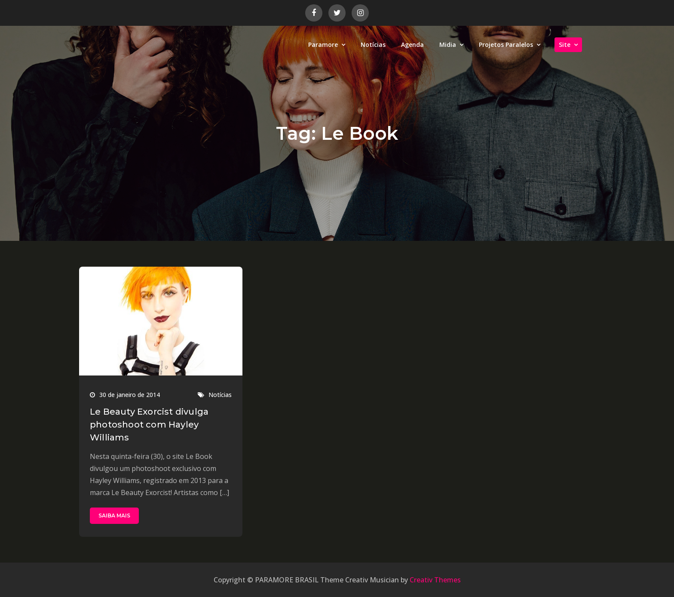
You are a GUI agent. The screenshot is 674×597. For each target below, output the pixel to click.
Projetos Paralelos (506, 44)
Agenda (412, 44)
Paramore (323, 44)
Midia (447, 44)
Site (564, 44)
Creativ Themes (435, 580)
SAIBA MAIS (114, 515)
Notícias (373, 44)
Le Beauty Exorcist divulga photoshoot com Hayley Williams (149, 424)
